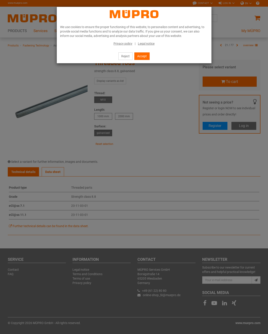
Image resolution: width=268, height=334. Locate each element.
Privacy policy (122, 43)
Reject (125, 56)
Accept (142, 56)
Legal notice (146, 43)
